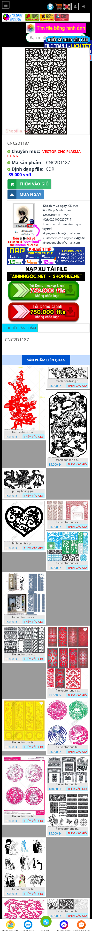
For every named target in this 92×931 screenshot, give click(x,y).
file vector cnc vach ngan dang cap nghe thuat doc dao (68, 690)
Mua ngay (24, 194)
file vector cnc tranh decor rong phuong (68, 747)
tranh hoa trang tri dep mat (68, 381)
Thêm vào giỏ (28, 184)
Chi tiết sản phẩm (20, 328)
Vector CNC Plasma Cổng (44, 153)
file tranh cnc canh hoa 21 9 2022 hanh (24, 432)
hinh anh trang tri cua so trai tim (24, 543)
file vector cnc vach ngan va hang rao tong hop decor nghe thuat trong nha (68, 563)
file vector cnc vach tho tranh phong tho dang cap (68, 522)
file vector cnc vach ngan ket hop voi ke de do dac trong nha (24, 617)
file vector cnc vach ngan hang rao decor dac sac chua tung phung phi (24, 654)
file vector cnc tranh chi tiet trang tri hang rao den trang (68, 911)
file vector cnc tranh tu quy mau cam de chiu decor (24, 742)
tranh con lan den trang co (68, 460)
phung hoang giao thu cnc (24, 491)
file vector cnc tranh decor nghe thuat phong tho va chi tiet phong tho (68, 828)
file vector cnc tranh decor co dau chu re (24, 889)
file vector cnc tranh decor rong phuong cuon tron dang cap (24, 816)
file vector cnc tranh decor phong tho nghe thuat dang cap (68, 784)
